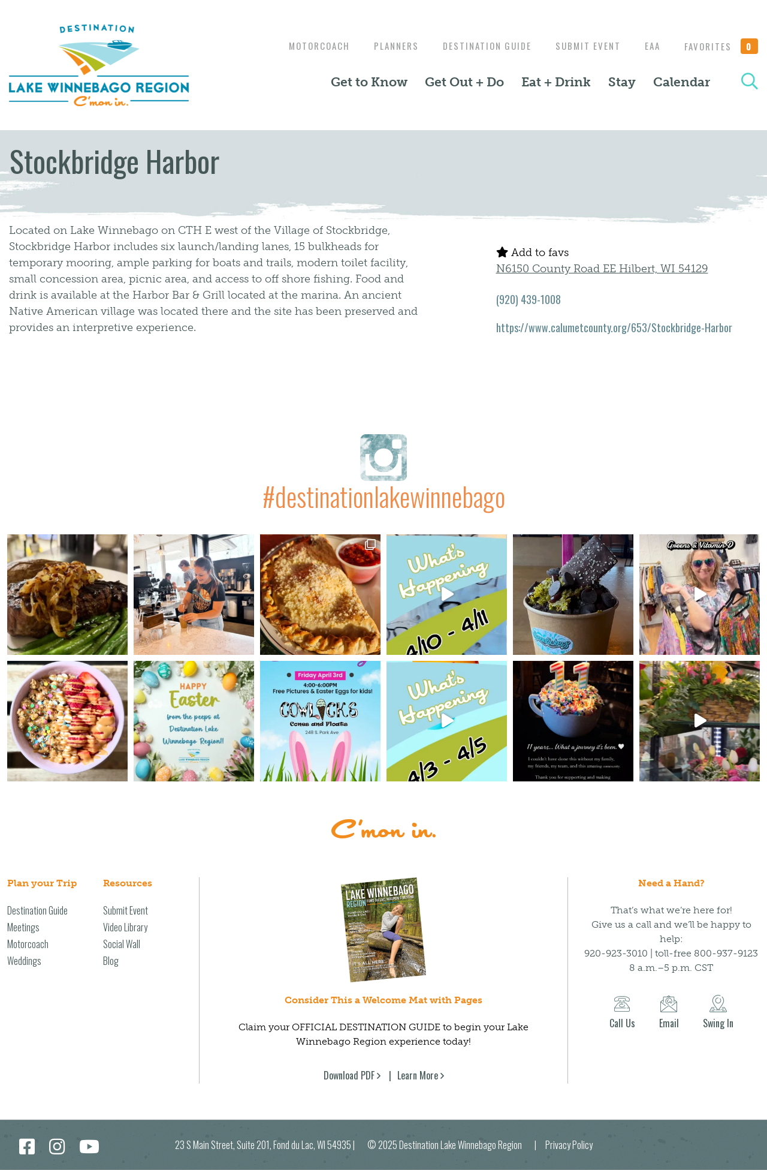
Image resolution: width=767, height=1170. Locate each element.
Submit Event (582, 45)
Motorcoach (304, 45)
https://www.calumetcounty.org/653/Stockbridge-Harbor (614, 327)
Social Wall (121, 944)
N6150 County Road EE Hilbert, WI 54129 (602, 268)
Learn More (417, 1075)
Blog (111, 961)
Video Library (125, 927)
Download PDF (349, 1075)
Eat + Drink (556, 82)
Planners (384, 45)
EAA (649, 45)
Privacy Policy (569, 1145)
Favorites (721, 46)
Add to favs (532, 252)
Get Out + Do (464, 82)
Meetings (23, 927)
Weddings (24, 961)
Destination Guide (478, 45)
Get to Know (369, 82)
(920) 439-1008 (528, 299)
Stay (622, 82)
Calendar (681, 82)
